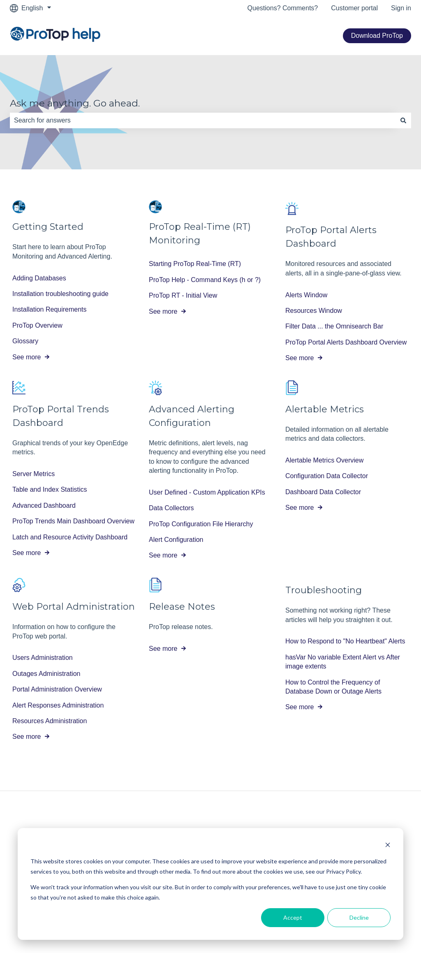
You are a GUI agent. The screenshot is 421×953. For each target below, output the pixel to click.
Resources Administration (49, 720)
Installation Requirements (49, 309)
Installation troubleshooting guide (60, 293)
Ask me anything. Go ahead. (75, 103)
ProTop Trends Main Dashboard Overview (73, 521)
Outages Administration (46, 673)
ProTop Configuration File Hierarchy (201, 523)
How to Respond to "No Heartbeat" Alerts (345, 641)
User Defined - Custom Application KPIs (207, 492)
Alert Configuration (176, 539)
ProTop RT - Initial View (183, 295)
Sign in (401, 8)
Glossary (25, 341)
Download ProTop (377, 35)
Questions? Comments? (283, 8)
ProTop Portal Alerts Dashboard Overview (346, 342)
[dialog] (210, 884)
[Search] (403, 120)
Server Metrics (33, 473)
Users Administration (42, 658)
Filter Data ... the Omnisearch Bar (334, 326)
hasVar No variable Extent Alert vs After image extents (342, 662)
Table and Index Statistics (49, 489)
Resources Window (313, 310)
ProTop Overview (37, 325)
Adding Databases (39, 278)
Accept (292, 917)
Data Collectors (171, 507)
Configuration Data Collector (326, 476)
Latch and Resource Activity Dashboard (69, 537)
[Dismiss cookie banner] (388, 846)
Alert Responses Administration (58, 705)
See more (26, 357)
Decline (359, 917)
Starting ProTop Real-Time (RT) (195, 264)
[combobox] (203, 120)
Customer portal (354, 8)
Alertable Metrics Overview (324, 460)
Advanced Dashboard (44, 505)
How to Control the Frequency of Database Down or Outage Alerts (333, 687)
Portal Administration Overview (57, 689)
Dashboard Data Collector (323, 491)
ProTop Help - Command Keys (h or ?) (205, 279)
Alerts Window (306, 294)
